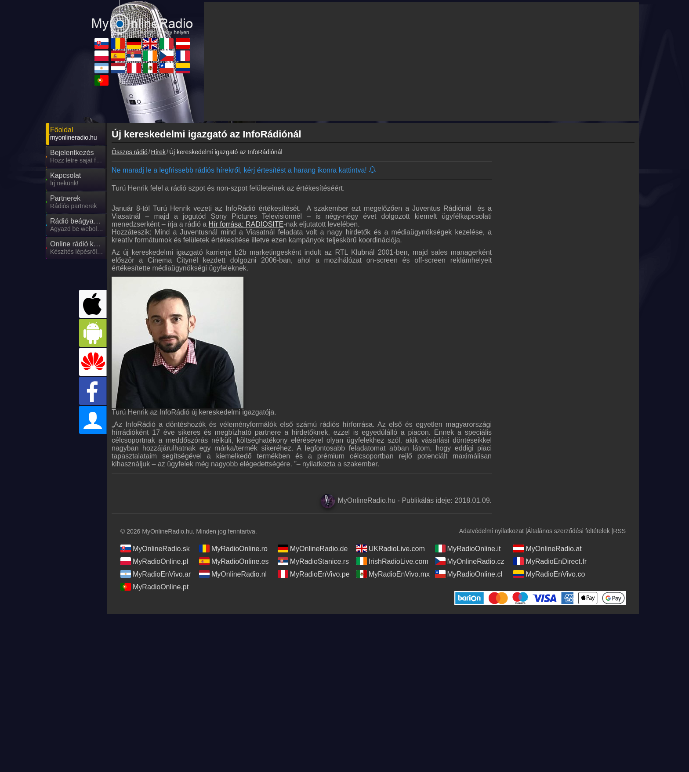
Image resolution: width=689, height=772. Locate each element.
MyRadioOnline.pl (154, 561)
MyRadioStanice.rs (313, 561)
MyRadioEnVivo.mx (393, 574)
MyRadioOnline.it (468, 548)
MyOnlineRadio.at (547, 548)
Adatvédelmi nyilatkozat (491, 530)
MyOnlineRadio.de (313, 548)
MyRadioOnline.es (234, 561)
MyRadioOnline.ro (233, 548)
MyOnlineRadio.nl (233, 574)
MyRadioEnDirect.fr (550, 561)
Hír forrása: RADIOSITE (246, 224)
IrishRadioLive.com (392, 561)
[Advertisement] (569, 296)
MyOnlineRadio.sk (155, 548)
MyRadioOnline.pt (154, 587)
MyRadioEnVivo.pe (314, 574)
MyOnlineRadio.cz (469, 561)
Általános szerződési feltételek (568, 530)
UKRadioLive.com (390, 548)
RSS (619, 530)
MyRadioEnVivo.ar (155, 574)
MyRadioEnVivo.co (549, 574)
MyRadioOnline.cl (468, 574)
